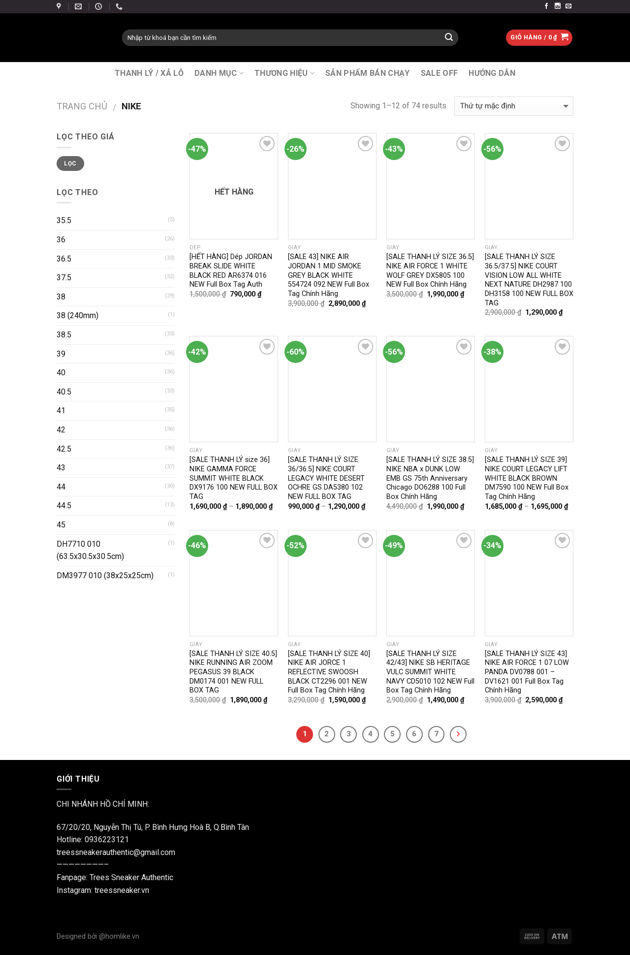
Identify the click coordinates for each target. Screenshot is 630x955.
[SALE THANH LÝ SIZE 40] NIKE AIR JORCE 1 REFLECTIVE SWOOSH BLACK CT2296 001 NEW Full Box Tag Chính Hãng (329, 672)
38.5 (64, 334)
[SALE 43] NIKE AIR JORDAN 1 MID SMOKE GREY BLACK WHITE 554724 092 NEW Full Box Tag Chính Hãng (328, 275)
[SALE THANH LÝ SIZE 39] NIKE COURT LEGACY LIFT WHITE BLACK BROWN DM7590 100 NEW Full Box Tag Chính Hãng (526, 478)
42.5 (64, 449)
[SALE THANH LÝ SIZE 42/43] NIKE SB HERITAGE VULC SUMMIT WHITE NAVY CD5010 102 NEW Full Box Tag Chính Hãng (430, 672)
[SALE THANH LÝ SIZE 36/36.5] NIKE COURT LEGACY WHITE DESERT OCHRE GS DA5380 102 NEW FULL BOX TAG (326, 478)
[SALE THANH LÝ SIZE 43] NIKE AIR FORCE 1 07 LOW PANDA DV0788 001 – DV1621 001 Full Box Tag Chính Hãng (527, 672)
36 (61, 239)
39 (61, 354)
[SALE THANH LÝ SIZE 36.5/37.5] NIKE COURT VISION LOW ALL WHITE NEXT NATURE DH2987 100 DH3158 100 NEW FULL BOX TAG (529, 280)
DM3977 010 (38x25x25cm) (105, 575)
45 (61, 524)
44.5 (64, 505)
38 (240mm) (77, 315)
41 (61, 410)
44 (61, 487)
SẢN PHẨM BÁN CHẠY (367, 73)
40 (61, 372)
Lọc (70, 163)
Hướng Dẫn (492, 73)
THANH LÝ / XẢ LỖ (149, 73)
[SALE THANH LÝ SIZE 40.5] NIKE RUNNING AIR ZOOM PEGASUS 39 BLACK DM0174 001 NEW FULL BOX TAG (233, 672)
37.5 (64, 277)
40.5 (64, 391)
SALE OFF (439, 73)
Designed (72, 936)
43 (61, 467)
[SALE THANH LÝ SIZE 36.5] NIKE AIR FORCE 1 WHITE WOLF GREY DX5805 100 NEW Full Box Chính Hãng (430, 271)
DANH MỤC (219, 73)
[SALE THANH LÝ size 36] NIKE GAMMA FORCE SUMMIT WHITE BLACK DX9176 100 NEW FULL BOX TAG (233, 478)
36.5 (64, 258)
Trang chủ (82, 106)
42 (61, 429)
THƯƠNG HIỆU (284, 73)
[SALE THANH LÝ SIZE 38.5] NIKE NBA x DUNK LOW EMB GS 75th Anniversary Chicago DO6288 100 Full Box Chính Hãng (430, 478)
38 (61, 296)
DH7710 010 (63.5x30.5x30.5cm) (90, 550)
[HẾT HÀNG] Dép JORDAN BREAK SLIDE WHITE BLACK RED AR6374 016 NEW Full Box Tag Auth (230, 271)
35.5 (64, 220)
